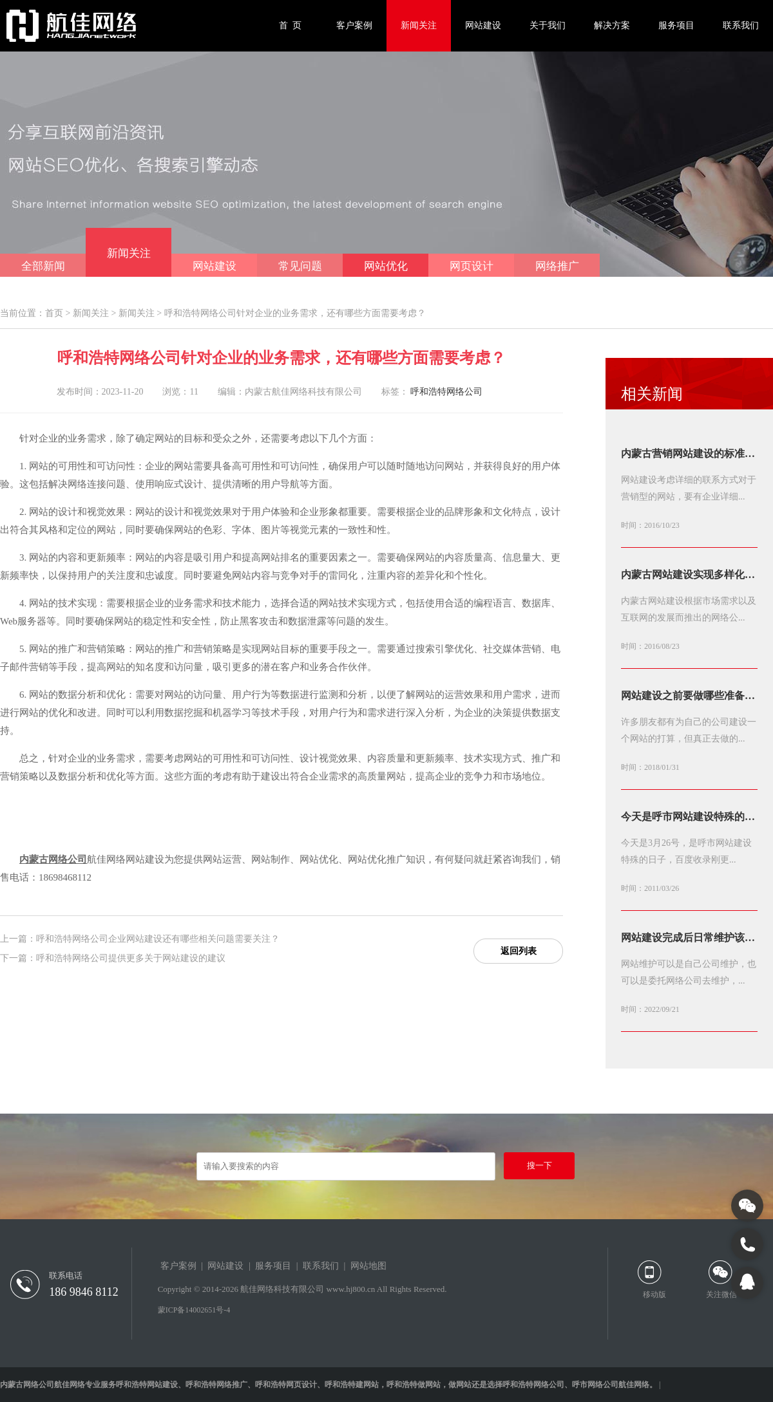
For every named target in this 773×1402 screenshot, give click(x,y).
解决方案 (612, 25)
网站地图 (368, 1266)
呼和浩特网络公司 (446, 392)
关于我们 (548, 25)
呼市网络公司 (595, 1384)
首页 (54, 313)
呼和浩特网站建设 (147, 1384)
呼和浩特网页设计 (286, 1384)
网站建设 (483, 25)
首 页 (290, 25)
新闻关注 (419, 25)
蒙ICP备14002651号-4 (194, 1309)
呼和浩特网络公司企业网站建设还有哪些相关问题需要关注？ (158, 939)
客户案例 (354, 25)
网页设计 (471, 266)
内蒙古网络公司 (53, 859)
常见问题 (300, 266)
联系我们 (741, 25)
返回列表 (519, 951)
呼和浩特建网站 (352, 1384)
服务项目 (676, 25)
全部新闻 (43, 266)
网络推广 (557, 266)
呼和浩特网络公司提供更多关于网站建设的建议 (130, 958)
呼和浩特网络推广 (216, 1384)
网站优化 (386, 266)
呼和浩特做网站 (413, 1384)
